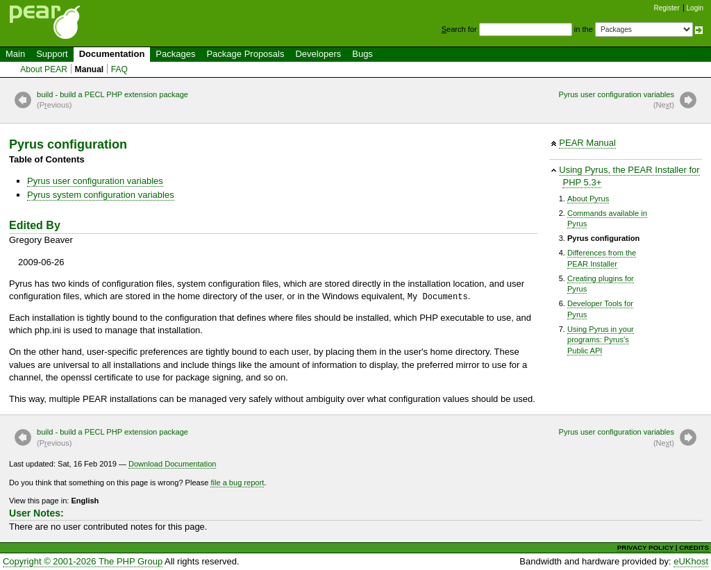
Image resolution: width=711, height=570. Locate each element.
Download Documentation (172, 464)
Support (52, 54)
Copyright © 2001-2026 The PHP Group (82, 561)
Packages (175, 54)
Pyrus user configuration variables (616, 100)
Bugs (362, 54)
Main (15, 54)
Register (667, 8)
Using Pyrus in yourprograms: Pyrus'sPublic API (600, 340)
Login (695, 8)
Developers (318, 54)
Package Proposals (245, 54)
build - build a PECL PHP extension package (112, 100)
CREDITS (694, 547)
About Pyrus (588, 198)
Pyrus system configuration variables (100, 195)
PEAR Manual (587, 142)
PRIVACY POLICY (645, 547)
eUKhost (691, 561)
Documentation (112, 54)
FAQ (119, 69)
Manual (89, 69)
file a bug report (237, 482)
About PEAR (43, 69)
